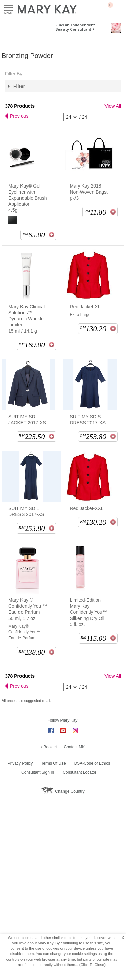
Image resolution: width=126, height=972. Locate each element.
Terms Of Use (53, 763)
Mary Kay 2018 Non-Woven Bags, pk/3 (89, 192)
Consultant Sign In (37, 772)
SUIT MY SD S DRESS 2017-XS (88, 419)
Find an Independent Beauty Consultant (75, 27)
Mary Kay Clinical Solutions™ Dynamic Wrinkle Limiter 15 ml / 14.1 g (26, 319)
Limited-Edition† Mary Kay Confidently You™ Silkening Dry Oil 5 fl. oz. (88, 612)
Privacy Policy (20, 763)
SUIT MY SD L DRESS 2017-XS (26, 511)
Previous (19, 116)
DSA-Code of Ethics (92, 763)
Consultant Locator (79, 772)
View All (112, 106)
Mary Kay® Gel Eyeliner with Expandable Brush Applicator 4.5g (27, 198)
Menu (8, 8)
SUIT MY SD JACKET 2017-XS (27, 419)
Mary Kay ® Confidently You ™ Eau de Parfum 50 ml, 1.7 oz (27, 609)
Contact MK (74, 747)
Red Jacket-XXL (87, 508)
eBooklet (49, 747)
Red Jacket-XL (85, 306)
